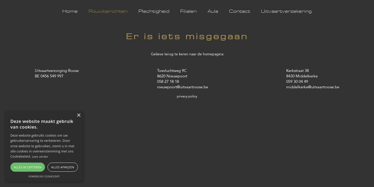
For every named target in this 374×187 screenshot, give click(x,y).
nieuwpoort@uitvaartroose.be (182, 87)
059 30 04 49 (297, 81)
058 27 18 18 (168, 81)
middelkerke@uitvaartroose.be (312, 87)
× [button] (79, 115)
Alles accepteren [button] (28, 167)
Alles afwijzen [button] (62, 167)
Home (70, 11)
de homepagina (210, 54)
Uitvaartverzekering (286, 11)
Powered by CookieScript (44, 176)
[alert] (44, 146)
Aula (213, 11)
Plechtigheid (153, 11)
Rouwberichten (108, 11)
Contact (239, 11)
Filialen (188, 11)
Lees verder (40, 156)
